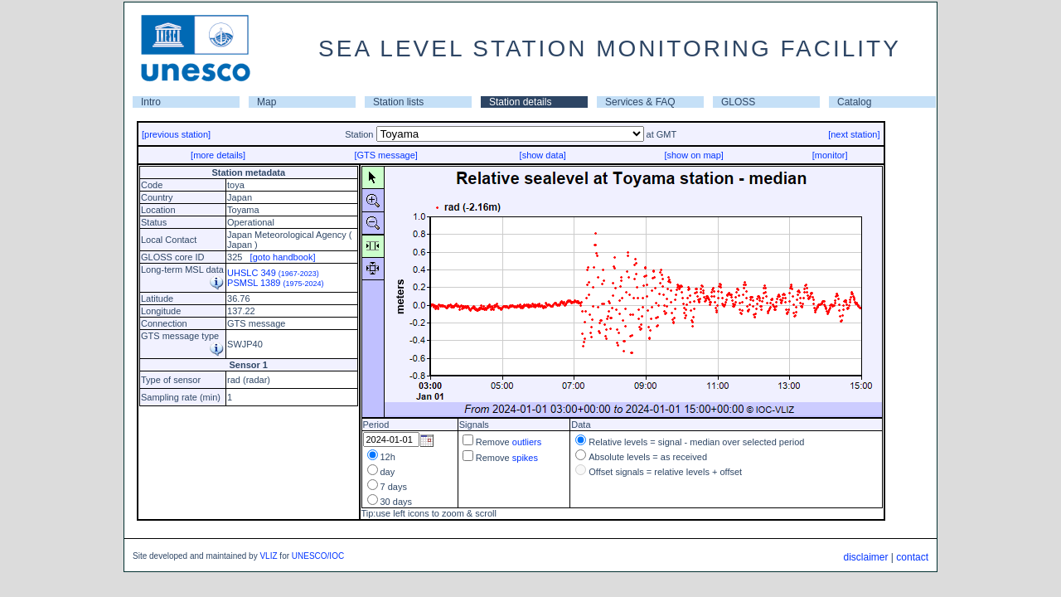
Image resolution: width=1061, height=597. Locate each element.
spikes (525, 458)
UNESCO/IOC (318, 556)
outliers (526, 442)
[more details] (218, 155)
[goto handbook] (283, 257)
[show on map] (694, 155)
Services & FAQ (640, 102)
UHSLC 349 (273, 273)
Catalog (854, 102)
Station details (520, 102)
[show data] (543, 155)
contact (912, 557)
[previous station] (176, 134)
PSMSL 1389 (275, 283)
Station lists (398, 102)
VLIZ (268, 556)
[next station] (853, 134)
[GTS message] (385, 155)
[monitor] (830, 155)
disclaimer (865, 557)
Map (266, 102)
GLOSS (738, 102)
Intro (151, 102)
